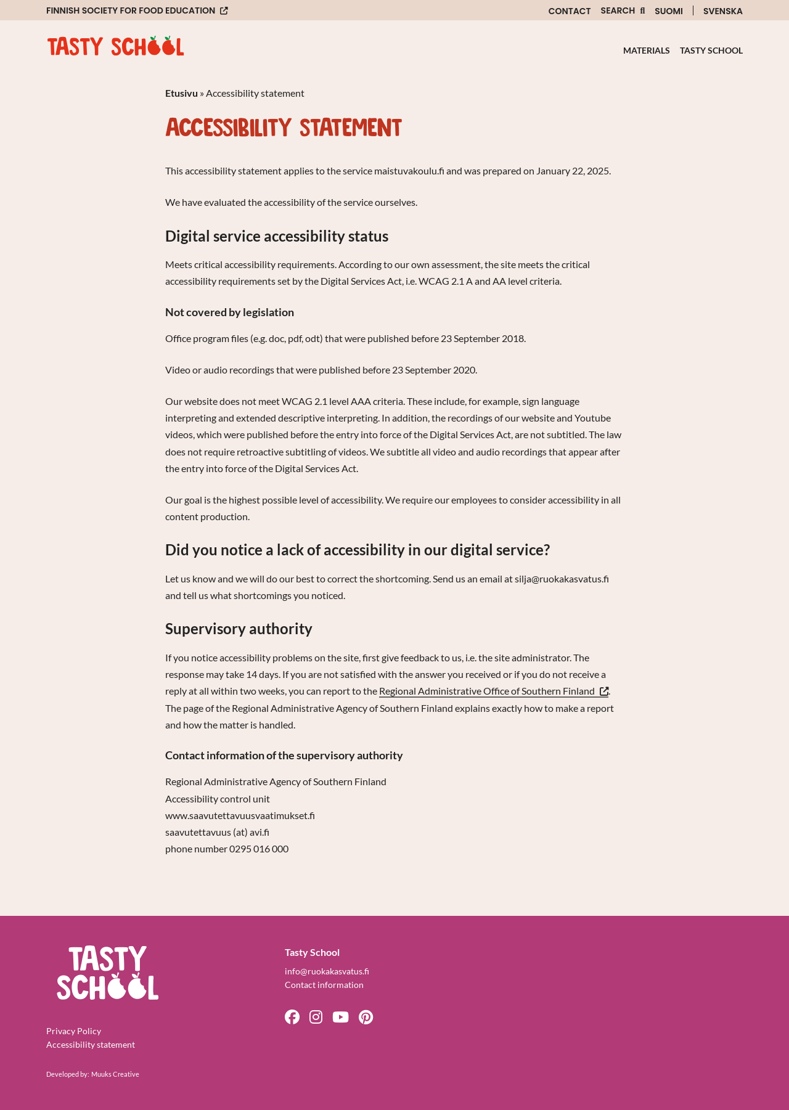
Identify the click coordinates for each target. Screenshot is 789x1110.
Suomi (669, 11)
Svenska (723, 11)
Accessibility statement (90, 1044)
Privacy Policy (73, 1031)
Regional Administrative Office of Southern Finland (493, 691)
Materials (646, 50)
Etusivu (181, 93)
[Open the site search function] (623, 10)
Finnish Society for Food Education (130, 10)
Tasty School (711, 50)
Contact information (324, 984)
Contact (570, 11)
